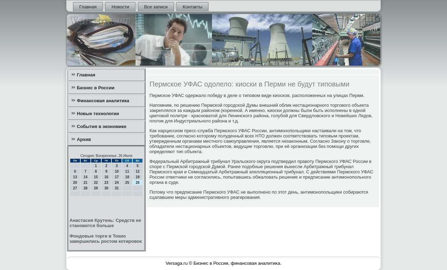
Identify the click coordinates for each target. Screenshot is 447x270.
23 (106, 183)
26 (137, 183)
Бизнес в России (96, 87)
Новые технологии (98, 113)
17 (117, 177)
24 (117, 183)
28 (85, 188)
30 (106, 188)
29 (96, 188)
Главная (87, 6)
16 (106, 177)
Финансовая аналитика (103, 100)
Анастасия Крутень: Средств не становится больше (105, 223)
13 (75, 177)
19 (137, 177)
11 (127, 171)
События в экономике (101, 126)
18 (127, 177)
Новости (120, 6)
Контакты (192, 6)
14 (85, 177)
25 (127, 183)
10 (117, 171)
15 (96, 177)
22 (96, 183)
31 (117, 188)
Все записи (156, 6)
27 (75, 188)
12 (137, 171)
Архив (84, 139)
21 (85, 183)
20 (75, 183)
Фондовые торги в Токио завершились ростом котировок (105, 238)
